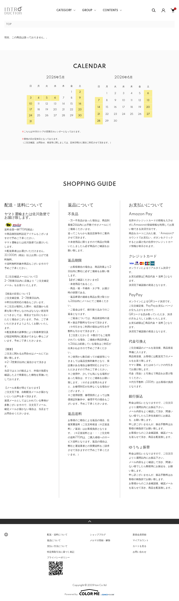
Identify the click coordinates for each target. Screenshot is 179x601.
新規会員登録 (139, 535)
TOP (9, 24)
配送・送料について (57, 535)
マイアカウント (141, 541)
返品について (54, 541)
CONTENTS (110, 10)
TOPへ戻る (89, 521)
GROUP (87, 10)
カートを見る (139, 546)
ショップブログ (98, 535)
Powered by (89, 592)
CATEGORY (64, 10)
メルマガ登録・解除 (100, 541)
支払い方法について (57, 546)
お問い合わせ (139, 552)
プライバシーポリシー (58, 558)
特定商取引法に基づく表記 (60, 552)
